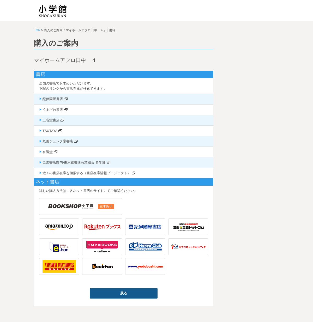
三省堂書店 (51, 120)
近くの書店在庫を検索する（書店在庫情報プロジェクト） (87, 173)
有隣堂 (48, 152)
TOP (37, 30)
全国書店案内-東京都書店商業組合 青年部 (74, 162)
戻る (123, 293)
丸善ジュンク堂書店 (58, 141)
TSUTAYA (50, 131)
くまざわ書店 (53, 110)
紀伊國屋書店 (53, 99)
